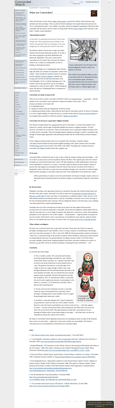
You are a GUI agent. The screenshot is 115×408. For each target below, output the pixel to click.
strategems (40, 55)
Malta (16, 132)
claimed (54, 125)
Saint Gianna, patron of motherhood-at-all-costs (20, 41)
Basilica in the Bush (70, 116)
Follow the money (19, 70)
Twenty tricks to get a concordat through (83, 219)
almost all (38, 146)
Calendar (69, 401)
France (16, 118)
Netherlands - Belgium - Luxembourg (20, 135)
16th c (72, 65)
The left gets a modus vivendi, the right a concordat (20, 49)
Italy (16, 130)
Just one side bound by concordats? (20, 55)
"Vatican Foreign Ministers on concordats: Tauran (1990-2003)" (75, 357)
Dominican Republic (20, 113)
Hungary (17, 125)
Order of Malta (78, 29)
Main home (38, 401)
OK (103, 406)
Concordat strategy (19, 72)
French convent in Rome (87, 113)
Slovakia (17, 148)
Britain (17, 102)
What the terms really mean (20, 82)
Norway (17, 138)
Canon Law (18, 52)
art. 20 (38, 243)
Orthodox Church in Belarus (44, 76)
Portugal (17, 145)
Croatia (17, 109)
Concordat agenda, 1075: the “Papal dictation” (21, 44)
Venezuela (17, 155)
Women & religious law (20, 67)
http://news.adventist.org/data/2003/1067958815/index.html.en (61, 341)
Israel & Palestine (19, 128)
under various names (59, 21)
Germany (17, 121)
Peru (16, 141)
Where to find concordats (21, 79)
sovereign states (76, 99)
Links (81, 401)
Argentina (17, 92)
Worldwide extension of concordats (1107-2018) (20, 24)
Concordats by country (20, 88)
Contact (75, 401)
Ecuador (17, 116)
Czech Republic (19, 111)
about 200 (87, 99)
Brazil (16, 99)
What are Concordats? (20, 10)
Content (62, 401)
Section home (55, 401)
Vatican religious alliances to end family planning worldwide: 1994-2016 (20, 28)
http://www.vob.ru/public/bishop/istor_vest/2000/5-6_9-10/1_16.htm (67, 350)
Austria (17, 95)
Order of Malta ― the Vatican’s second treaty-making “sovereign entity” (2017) (20, 19)
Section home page (19, 162)
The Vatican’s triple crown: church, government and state (20, 14)
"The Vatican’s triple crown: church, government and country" (51, 335)
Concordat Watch (33, 8)
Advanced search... (76, 3)
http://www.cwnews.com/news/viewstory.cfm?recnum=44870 (49, 386)
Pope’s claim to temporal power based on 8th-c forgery (21, 37)
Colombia (17, 104)
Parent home (46, 401)
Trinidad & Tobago (19, 152)
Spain (16, 150)
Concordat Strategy (44, 8)
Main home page (19, 159)
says (92, 74)
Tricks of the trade (19, 75)
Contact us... (18, 165)
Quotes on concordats (20, 33)
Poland (17, 143)
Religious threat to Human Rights (19, 65)
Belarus (17, 97)
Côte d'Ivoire (18, 106)
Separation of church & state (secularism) (20, 61)
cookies (104, 402)
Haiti (16, 123)
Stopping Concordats (20, 77)
